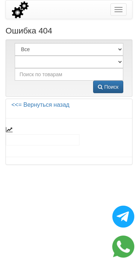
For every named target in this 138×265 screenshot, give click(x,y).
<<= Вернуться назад (40, 105)
